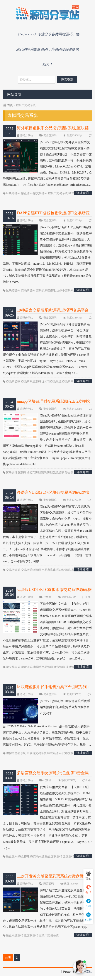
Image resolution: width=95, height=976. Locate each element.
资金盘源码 (49, 135)
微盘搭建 (24, 856)
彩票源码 (48, 883)
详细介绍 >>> (82, 193)
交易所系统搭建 (46, 290)
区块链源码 (13, 193)
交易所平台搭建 (72, 381)
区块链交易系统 (37, 753)
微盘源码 (26, 193)
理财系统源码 (55, 472)
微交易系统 (37, 856)
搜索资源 (67, 79)
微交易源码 (40, 193)
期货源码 (59, 667)
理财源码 (71, 667)
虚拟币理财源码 (37, 472)
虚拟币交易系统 (58, 193)
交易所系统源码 (31, 381)
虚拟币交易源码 (43, 667)
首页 (10, 105)
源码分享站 (26, 135)
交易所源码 (28, 290)
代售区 (47, 597)
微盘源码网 (70, 856)
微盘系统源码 (14, 935)
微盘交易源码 (53, 856)
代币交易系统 (70, 753)
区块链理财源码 (16, 472)
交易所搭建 (49, 569)
